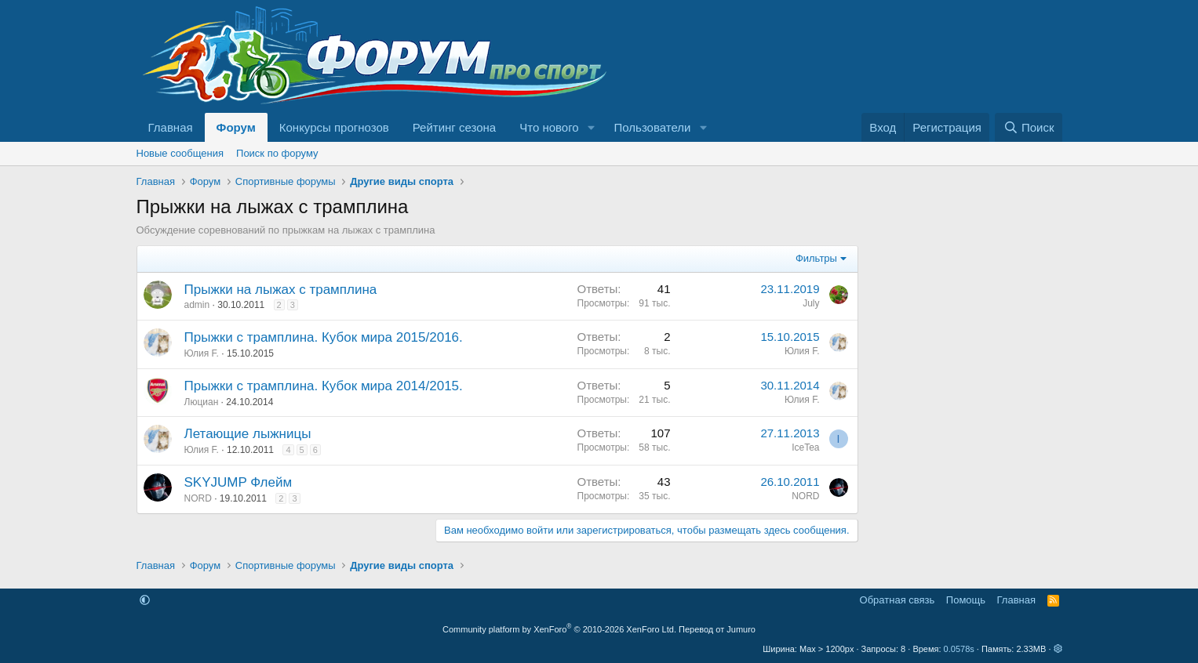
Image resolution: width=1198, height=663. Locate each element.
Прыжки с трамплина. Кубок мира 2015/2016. (323, 337)
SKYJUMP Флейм (238, 482)
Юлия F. (201, 353)
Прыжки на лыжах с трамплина (280, 289)
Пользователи (652, 127)
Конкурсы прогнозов (334, 127)
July (811, 303)
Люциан (201, 402)
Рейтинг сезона (454, 127)
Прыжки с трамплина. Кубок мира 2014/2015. (323, 386)
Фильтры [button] (816, 258)
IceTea (805, 447)
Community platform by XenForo (559, 629)
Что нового (548, 127)
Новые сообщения (180, 153)
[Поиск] (1028, 127)
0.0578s (959, 649)
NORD (198, 498)
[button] (592, 127)
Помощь (965, 600)
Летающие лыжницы (247, 433)
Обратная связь (897, 600)
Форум (236, 127)
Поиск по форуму (277, 153)
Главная (170, 127)
